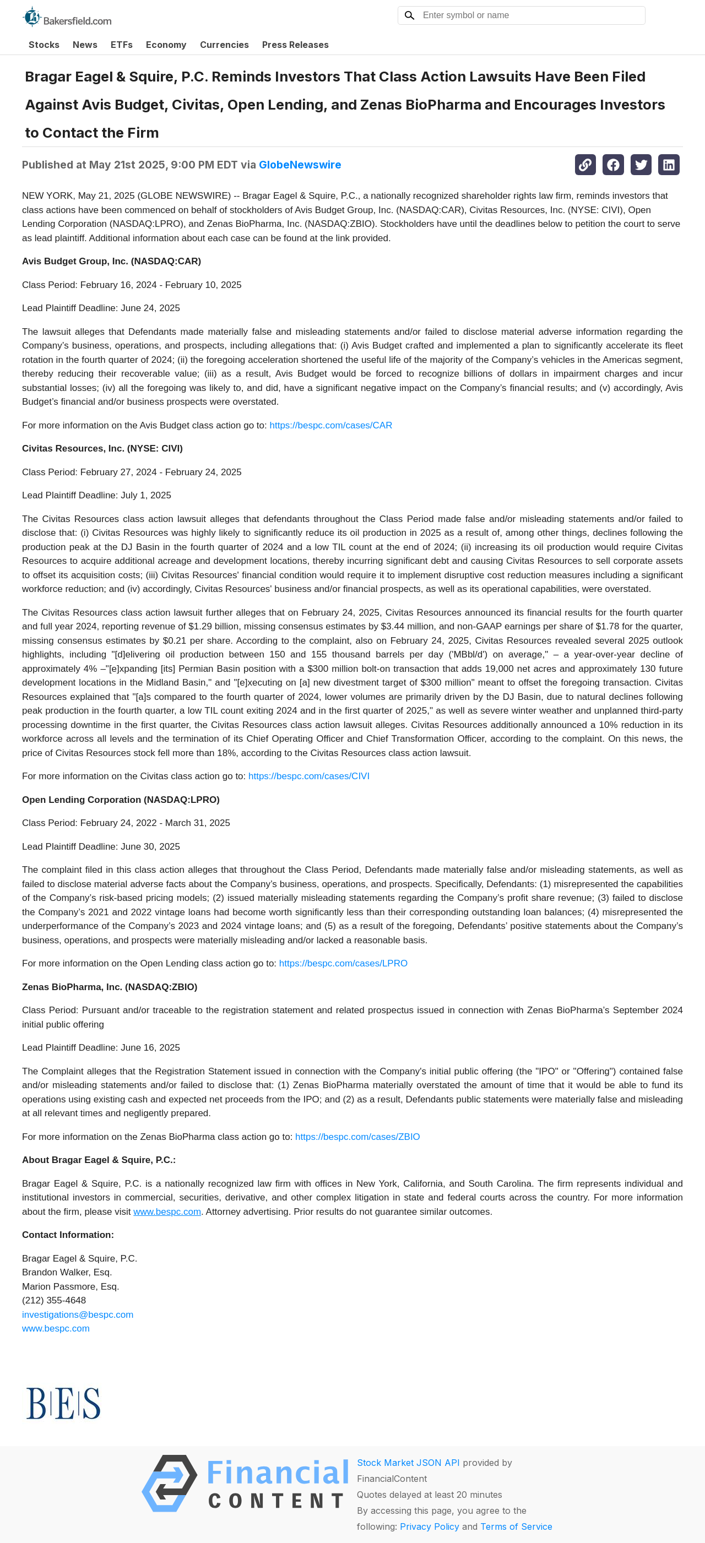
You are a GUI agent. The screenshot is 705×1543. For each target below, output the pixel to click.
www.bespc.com (56, 1328)
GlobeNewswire (300, 164)
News (85, 44)
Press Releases (295, 44)
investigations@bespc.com (77, 1315)
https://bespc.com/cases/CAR (330, 425)
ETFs (122, 44)
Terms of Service (516, 1526)
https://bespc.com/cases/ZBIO (357, 1137)
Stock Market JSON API (408, 1462)
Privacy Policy (429, 1526)
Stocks (44, 44)
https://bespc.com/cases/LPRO (343, 963)
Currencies (224, 44)
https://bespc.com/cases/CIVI (309, 776)
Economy (166, 44)
